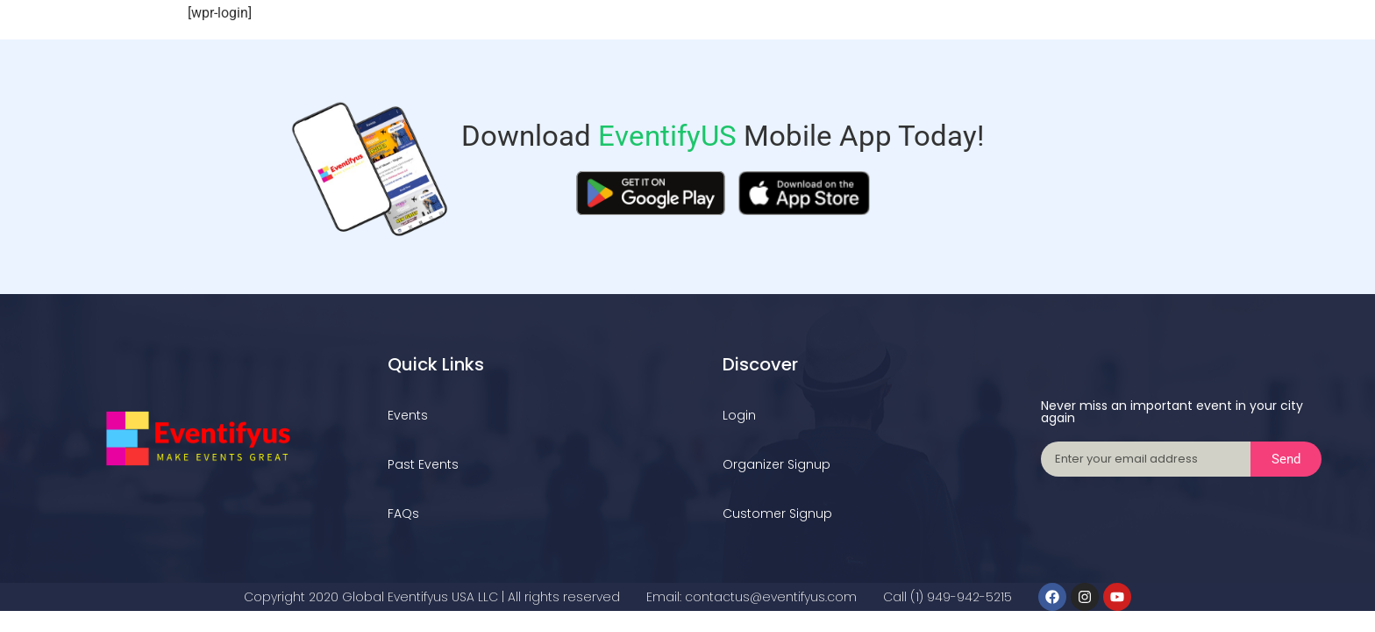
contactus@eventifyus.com (771, 597)
